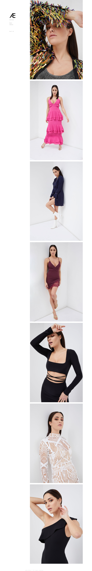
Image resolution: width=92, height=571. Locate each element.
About (10, 23)
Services (11, 19)
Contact (11, 24)
